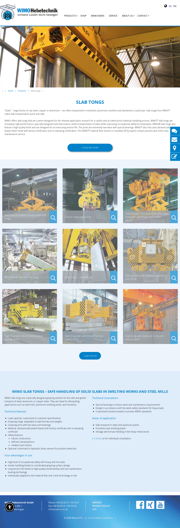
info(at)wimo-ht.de (58, 509)
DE (170, 6)
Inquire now (91, 147)
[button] (10, 507)
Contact (98, 438)
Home (10, 90)
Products (22, 90)
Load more (89, 355)
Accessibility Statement (100, 517)
